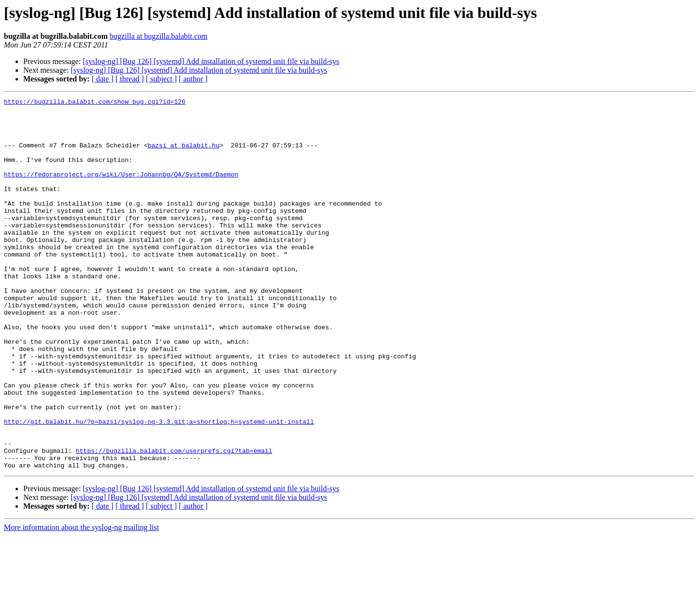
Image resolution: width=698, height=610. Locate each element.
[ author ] (193, 79)
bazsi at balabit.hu (183, 155)
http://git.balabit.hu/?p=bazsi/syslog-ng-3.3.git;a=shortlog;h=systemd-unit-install (159, 486)
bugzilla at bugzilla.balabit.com (158, 36)
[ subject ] (161, 79)
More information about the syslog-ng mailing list (81, 601)
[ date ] (102, 79)
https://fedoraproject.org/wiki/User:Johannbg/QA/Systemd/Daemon (121, 190)
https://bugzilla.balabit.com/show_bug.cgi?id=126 (94, 102)
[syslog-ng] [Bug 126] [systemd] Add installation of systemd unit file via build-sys (211, 61)
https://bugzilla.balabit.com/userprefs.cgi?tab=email (174, 521)
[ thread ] (129, 79)
